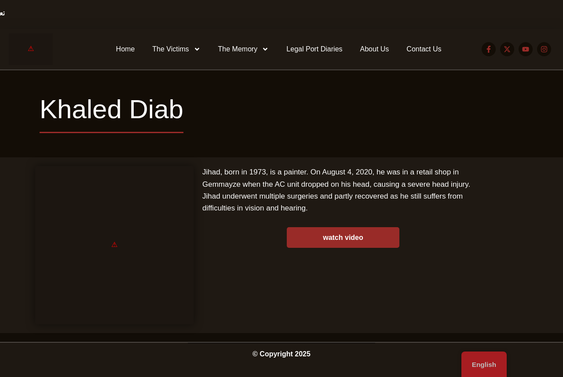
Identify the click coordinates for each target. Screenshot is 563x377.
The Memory (243, 49)
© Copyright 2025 (281, 354)
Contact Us (423, 49)
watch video (343, 237)
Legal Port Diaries (314, 49)
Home (125, 49)
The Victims (176, 49)
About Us (374, 49)
